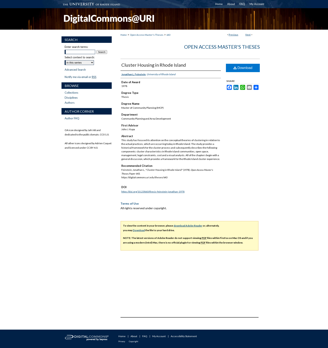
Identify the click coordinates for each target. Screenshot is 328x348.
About (134, 336)
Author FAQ (72, 118)
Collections (71, 92)
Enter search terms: (76, 46)
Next (248, 34)
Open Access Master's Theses (146, 34)
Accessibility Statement (184, 336)
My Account (159, 336)
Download (242, 68)
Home (123, 34)
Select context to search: (80, 57)
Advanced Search (75, 69)
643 (168, 34)
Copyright (133, 341)
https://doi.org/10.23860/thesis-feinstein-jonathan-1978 (152, 191)
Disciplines (71, 97)
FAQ (144, 336)
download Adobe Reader (188, 225)
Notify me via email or (80, 77)
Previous (233, 34)
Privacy (121, 341)
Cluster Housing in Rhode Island (153, 65)
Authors (69, 102)
